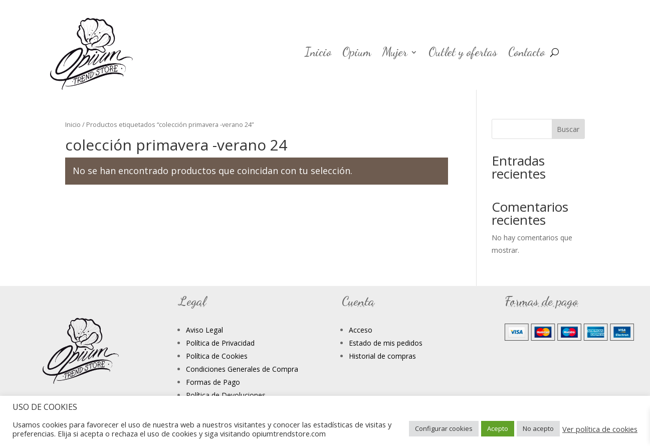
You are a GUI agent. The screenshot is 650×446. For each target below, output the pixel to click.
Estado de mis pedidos (385, 343)
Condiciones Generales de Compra (242, 369)
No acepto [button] (538, 428)
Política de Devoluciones (226, 395)
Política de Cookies (217, 356)
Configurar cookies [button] (444, 428)
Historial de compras (382, 356)
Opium (356, 54)
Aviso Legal (204, 330)
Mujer (394, 54)
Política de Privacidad (220, 343)
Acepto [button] (497, 428)
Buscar (568, 129)
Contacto (526, 54)
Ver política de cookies (599, 428)
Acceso (360, 330)
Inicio (318, 54)
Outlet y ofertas (462, 54)
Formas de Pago (213, 382)
